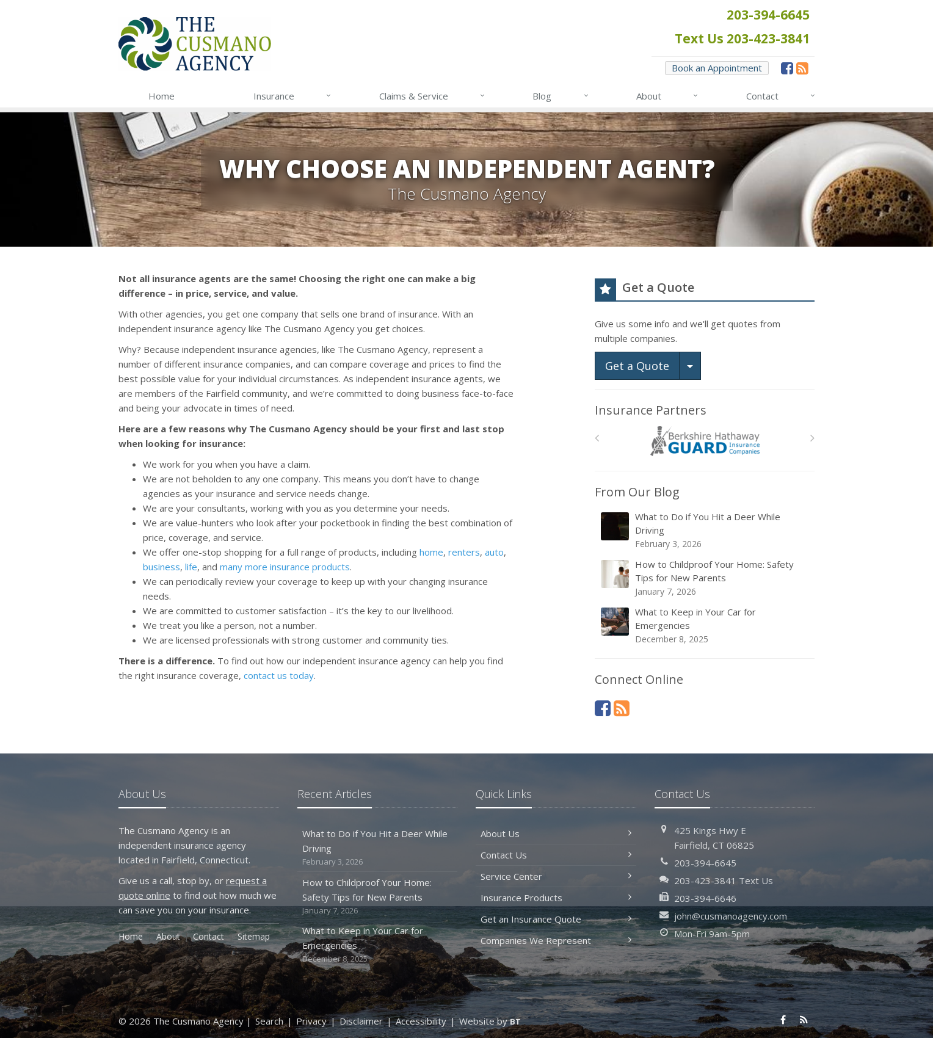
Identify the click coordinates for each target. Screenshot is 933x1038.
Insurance (292, 96)
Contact (781, 96)
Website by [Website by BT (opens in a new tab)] (490, 1021)
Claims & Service (432, 96)
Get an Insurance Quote (556, 919)
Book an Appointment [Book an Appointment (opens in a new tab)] (717, 68)
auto (494, 552)
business (161, 567)
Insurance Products (556, 897)
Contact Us (556, 855)
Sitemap (254, 936)
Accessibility (421, 1021)
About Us (556, 833)
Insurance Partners (650, 410)
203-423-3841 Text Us (723, 880)
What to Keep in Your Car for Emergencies (705, 625)
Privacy (311, 1021)
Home (161, 96)
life (191, 567)
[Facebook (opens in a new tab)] (787, 68)
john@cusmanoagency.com (730, 916)
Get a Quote (637, 365)
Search (269, 1021)
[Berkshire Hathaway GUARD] (705, 441)
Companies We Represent (556, 940)
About (667, 96)
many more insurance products (285, 567)
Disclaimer (361, 1021)
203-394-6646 (705, 898)
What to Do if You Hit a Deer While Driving (705, 530)
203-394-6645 (705, 863)
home (431, 552)
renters (464, 552)
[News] (802, 68)
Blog (560, 96)
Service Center (556, 876)
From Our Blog (637, 492)
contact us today (279, 675)
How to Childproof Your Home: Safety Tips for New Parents (705, 578)
